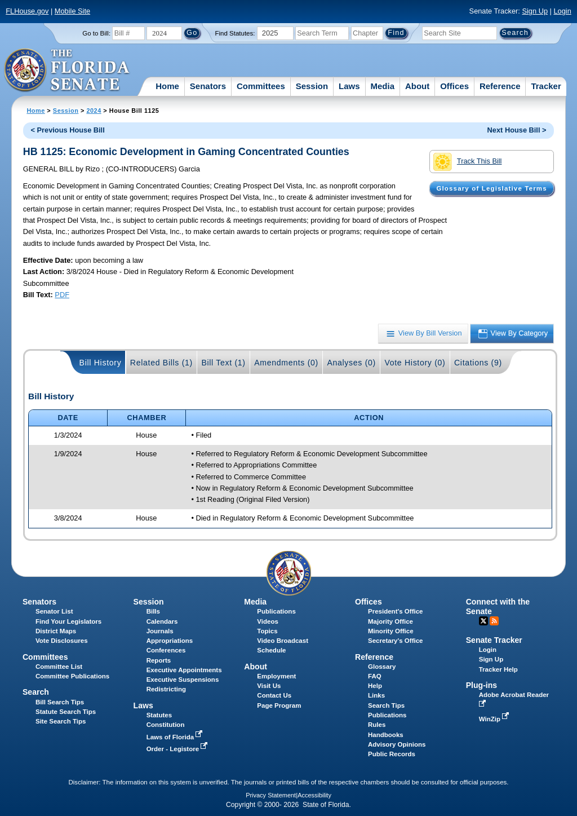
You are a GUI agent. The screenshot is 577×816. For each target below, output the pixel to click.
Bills (153, 611)
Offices (454, 86)
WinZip (495, 719)
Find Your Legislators (68, 621)
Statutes (159, 715)
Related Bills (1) (161, 362)
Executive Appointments (184, 670)
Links (376, 695)
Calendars (162, 621)
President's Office (395, 611)
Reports (159, 660)
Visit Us (269, 685)
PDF (62, 294)
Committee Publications (72, 676)
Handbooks (385, 734)
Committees (261, 86)
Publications (276, 611)
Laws (349, 86)
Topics (267, 631)
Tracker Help (498, 669)
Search (36, 691)
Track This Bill (467, 162)
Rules (376, 724)
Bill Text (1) (223, 362)
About (417, 86)
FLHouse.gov (27, 11)
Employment (276, 676)
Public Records (391, 754)
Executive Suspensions (183, 679)
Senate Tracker (494, 640)
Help (375, 685)
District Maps (55, 631)
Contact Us (274, 695)
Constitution (166, 724)
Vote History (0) (414, 362)
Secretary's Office (395, 640)
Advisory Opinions (396, 744)
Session (312, 86)
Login (562, 11)
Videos (267, 621)
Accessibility (314, 795)
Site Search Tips (60, 721)
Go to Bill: (96, 33)
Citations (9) (478, 362)
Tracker (546, 86)
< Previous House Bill (68, 130)
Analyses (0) (351, 362)
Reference (500, 86)
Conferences (166, 650)
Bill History (100, 362)
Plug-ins (482, 685)
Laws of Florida (176, 737)
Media (383, 86)
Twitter (483, 620)
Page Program (279, 705)
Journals (160, 631)
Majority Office (390, 621)
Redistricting (166, 689)
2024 (93, 110)
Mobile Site (72, 11)
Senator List (54, 611)
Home (167, 86)
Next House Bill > (517, 130)
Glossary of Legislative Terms (491, 188)
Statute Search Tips (65, 711)
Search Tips (386, 705)
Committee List (58, 666)
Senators (208, 86)
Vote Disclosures (61, 640)
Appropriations (170, 640)
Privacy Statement (271, 795)
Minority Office (391, 631)
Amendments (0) (286, 362)
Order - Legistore (178, 749)
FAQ (374, 676)
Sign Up (535, 11)
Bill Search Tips (59, 702)
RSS (494, 620)
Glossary (382, 666)
